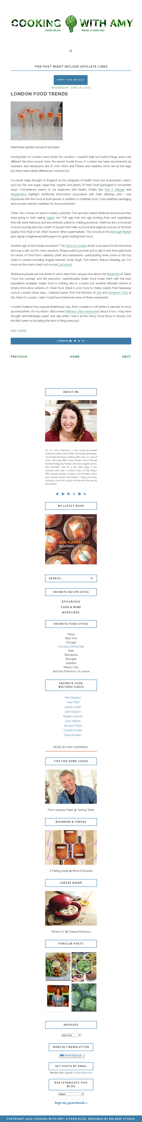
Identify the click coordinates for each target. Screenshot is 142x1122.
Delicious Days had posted (82, 311)
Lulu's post (65, 264)
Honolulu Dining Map (71, 646)
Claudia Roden (72, 730)
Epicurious (71, 601)
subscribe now (83, 1072)
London (62, 341)
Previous (19, 356)
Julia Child (73, 702)
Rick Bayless (73, 697)
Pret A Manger (115, 189)
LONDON (22, 330)
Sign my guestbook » (71, 1103)
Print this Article (70, 80)
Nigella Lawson (73, 716)
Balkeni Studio (122, 1119)
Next (126, 356)
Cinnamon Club (118, 292)
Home (75, 356)
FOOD (13, 330)
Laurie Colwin (72, 707)
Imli (99, 292)
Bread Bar (113, 274)
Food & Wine (71, 607)
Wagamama (19, 194)
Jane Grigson (73, 711)
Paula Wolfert (72, 735)
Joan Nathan (73, 721)
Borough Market (121, 231)
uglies (50, 217)
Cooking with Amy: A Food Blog (60, 1119)
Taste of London (76, 245)
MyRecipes (71, 612)
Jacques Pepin (73, 725)
